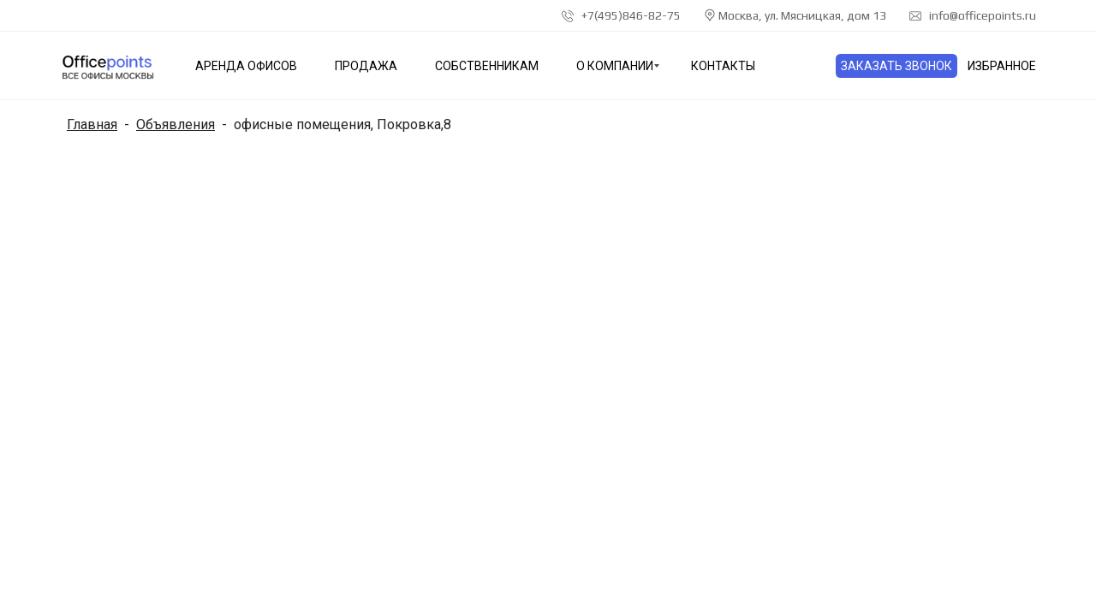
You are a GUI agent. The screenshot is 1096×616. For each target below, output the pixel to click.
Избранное (1002, 66)
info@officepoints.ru (972, 15)
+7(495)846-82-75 (621, 15)
